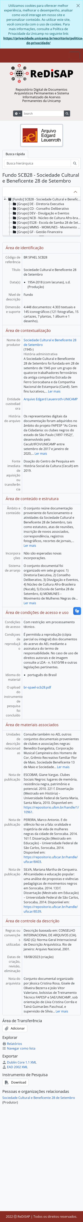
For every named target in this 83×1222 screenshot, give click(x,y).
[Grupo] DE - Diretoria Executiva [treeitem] (38, 204)
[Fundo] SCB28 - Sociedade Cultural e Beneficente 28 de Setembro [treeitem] (44, 199)
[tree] (41, 216)
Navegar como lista (18, 1048)
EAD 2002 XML (15, 1067)
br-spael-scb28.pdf (37, 687)
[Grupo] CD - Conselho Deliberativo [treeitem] (40, 208)
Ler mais (54, 391)
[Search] (43, 114)
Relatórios (12, 1044)
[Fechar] (78, 5)
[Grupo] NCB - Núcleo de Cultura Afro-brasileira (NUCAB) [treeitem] (47, 218)
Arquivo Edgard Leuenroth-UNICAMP (51, 399)
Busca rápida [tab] (15, 154)
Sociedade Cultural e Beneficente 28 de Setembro (38, 1098)
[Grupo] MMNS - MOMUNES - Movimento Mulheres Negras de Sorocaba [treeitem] (47, 227)
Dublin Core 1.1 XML (19, 1062)
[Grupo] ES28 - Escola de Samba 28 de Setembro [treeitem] (47, 222)
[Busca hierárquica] (37, 163)
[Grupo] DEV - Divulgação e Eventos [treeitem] (40, 213)
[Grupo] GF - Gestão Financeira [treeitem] (37, 232)
